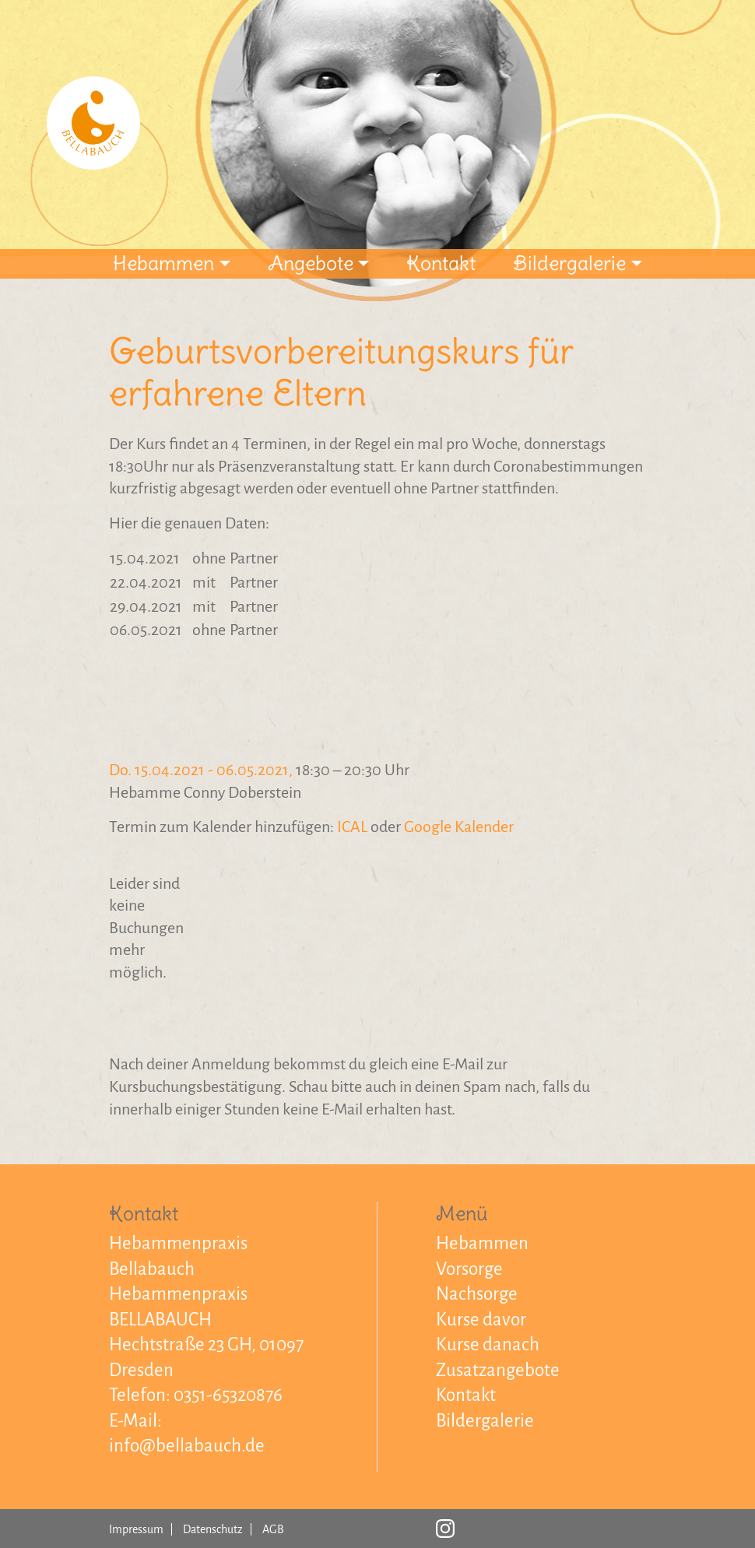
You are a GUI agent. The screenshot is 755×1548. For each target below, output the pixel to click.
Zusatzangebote (498, 1370)
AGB (273, 1529)
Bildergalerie (569, 263)
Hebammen (163, 263)
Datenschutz (213, 1529)
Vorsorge (469, 1269)
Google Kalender (459, 826)
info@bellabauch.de (187, 1445)
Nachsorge (477, 1294)
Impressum (136, 1529)
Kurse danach (487, 1344)
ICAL (352, 826)
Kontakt (441, 263)
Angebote (310, 263)
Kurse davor (481, 1319)
